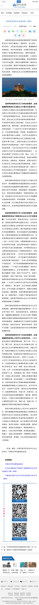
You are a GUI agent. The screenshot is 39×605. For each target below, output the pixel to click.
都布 (34, 26)
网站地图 (35, 1)
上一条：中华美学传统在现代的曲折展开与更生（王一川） (19, 547)
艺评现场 (9, 13)
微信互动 (24, 581)
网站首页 (3, 586)
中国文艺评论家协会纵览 (14, 464)
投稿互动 (5, 581)
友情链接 (7, 589)
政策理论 (17, 13)
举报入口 (24, 589)
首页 (2, 13)
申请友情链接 (15, 589)
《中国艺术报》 (23, 26)
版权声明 (24, 586)
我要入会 (34, 581)
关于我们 (17, 586)
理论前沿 (25, 13)
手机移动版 (16, 581)
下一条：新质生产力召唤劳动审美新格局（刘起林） (17, 550)
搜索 (18, 1)
